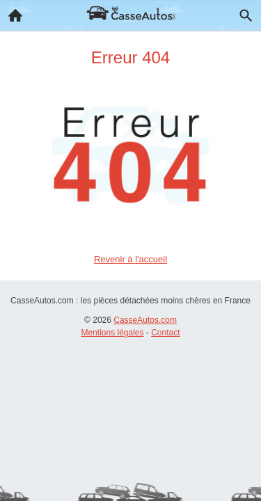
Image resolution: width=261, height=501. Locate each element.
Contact (165, 332)
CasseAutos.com (145, 320)
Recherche (242, 12)
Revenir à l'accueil (130, 259)
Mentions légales (112, 332)
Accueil (11, 11)
